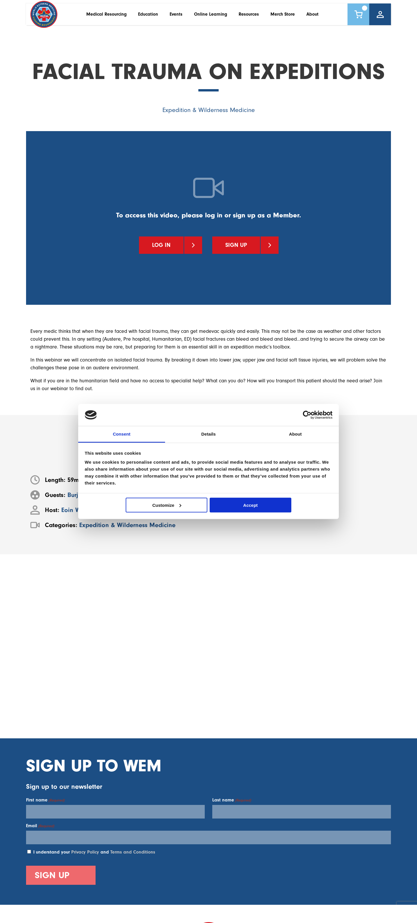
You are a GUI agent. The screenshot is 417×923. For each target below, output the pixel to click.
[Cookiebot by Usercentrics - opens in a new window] (307, 414)
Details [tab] (208, 434)
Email (40, 825)
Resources (249, 17)
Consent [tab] (122, 434)
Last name (231, 800)
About (312, 17)
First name (45, 800)
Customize (166, 504)
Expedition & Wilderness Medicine (208, 110)
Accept (250, 504)
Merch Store (282, 17)
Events (176, 17)
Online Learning (210, 17)
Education (148, 17)
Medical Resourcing (106, 17)
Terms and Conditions (132, 852)
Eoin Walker (77, 510)
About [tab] (295, 434)
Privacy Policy (85, 852)
